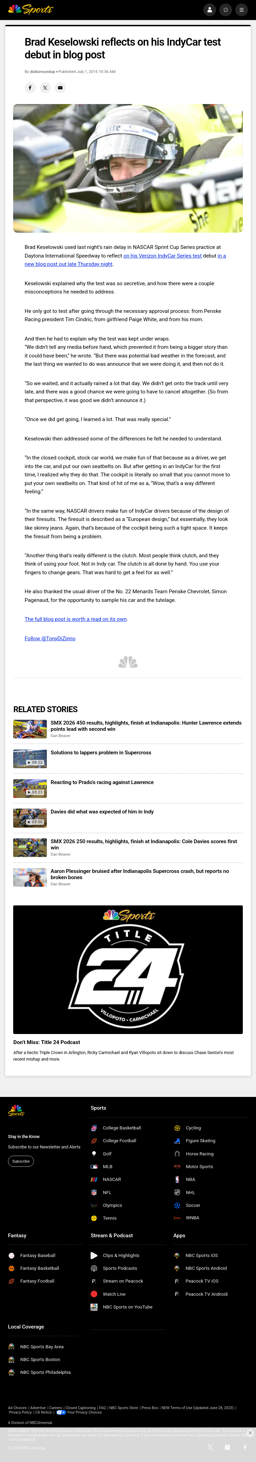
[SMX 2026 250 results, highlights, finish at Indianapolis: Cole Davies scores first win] (29, 847)
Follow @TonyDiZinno (50, 638)
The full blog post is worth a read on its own (76, 619)
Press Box (150, 1408)
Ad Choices (17, 1408)
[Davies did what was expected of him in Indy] (29, 818)
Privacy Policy (20, 1412)
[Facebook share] (30, 87)
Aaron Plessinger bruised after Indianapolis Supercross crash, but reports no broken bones (140, 874)
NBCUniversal (40, 1423)
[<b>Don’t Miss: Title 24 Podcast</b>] (127, 969)
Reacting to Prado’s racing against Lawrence (102, 782)
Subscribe (21, 1161)
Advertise (38, 1408)
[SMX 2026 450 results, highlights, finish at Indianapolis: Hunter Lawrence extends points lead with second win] (29, 729)
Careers (55, 1408)
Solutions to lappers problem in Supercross (101, 752)
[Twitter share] (45, 87)
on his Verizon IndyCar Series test (162, 256)
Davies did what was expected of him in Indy (102, 812)
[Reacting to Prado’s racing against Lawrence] (29, 788)
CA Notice (43, 1412)
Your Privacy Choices (84, 1412)
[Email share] (60, 87)
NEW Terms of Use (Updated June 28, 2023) (198, 1408)
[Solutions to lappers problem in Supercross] (29, 758)
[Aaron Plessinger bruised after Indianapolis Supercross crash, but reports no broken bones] (29, 877)
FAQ (102, 1408)
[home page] (30, 9)
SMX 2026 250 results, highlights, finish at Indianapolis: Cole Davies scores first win (144, 844)
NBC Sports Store (123, 1408)
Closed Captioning (81, 1408)
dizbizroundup (42, 71)
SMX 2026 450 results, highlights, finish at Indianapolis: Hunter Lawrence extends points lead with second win (146, 726)
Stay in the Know (24, 1136)
